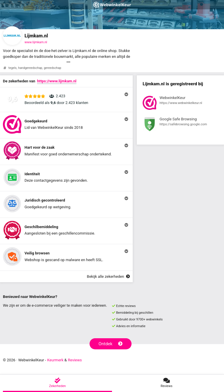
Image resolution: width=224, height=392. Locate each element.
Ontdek (111, 343)
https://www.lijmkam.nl (56, 81)
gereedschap (52, 68)
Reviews (75, 360)
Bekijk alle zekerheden (108, 276)
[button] (66, 99)
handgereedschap (30, 68)
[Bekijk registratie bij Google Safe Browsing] (180, 125)
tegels (12, 68)
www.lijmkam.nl (35, 42)
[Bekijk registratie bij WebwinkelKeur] (180, 104)
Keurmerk (55, 360)
